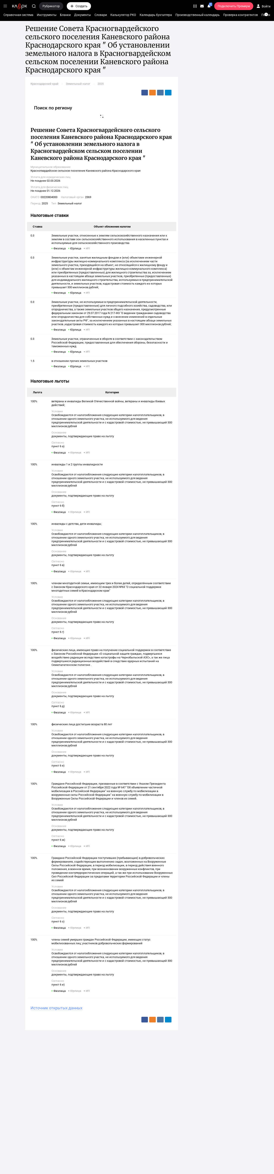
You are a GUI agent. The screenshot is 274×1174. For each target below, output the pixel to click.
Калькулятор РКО (123, 15)
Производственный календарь (197, 15)
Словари (100, 15)
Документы (82, 15)
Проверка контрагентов (240, 15)
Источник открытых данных (56, 1008)
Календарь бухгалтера (156, 15)
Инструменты (47, 15)
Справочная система (18, 15)
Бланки (65, 15)
